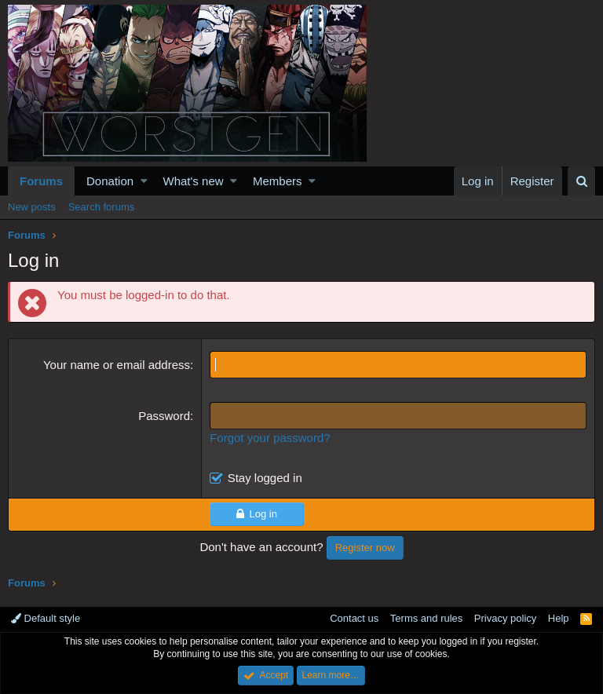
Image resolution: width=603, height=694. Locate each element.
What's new (193, 181)
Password (164, 415)
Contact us (354, 618)
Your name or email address (116, 364)
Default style (45, 618)
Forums (41, 181)
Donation (109, 181)
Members (277, 181)
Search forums (101, 207)
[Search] (581, 180)
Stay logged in (265, 477)
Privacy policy (505, 618)
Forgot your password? (270, 437)
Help (558, 618)
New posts (32, 207)
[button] (144, 180)
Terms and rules (426, 618)
